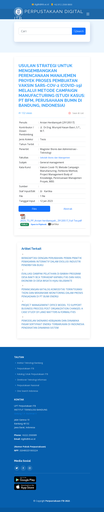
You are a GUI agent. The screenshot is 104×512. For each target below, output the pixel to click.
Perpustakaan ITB (25, 368)
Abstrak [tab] (68, 210)
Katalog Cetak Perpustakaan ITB (32, 374)
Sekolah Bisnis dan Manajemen (55, 159)
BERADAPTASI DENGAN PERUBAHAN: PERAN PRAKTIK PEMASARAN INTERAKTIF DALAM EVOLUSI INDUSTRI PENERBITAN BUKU (51, 263)
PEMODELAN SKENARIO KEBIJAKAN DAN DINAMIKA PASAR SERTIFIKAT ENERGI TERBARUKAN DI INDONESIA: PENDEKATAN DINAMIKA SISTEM (52, 325)
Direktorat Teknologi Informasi (31, 380)
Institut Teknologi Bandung (30, 363)
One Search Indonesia (27, 391)
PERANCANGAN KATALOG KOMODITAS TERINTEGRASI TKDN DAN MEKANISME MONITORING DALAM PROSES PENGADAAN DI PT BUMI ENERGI (52, 294)
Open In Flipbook (38, 226)
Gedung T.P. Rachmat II (25, 413)
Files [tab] (34, 210)
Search (79, 32)
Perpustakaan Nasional (28, 385)
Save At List (76, 114)
